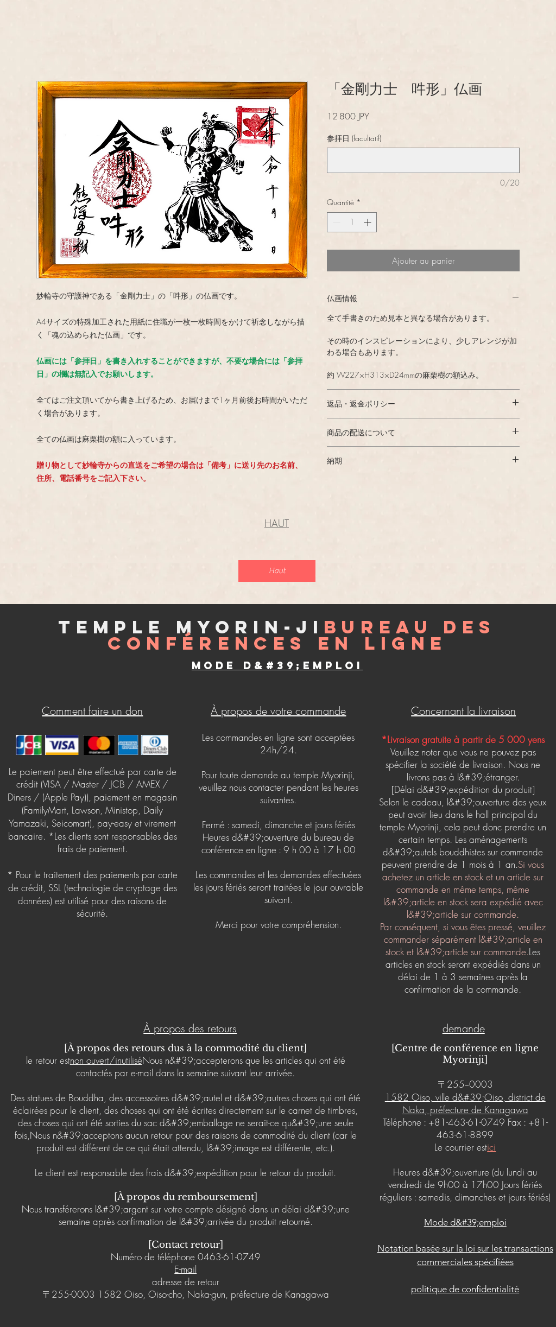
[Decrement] (335, 222)
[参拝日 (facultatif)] (423, 160)
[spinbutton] (352, 222)
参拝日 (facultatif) (354, 138)
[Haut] (276, 571)
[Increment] (368, 222)
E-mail (185, 1269)
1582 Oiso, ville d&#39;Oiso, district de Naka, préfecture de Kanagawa (465, 1103)
